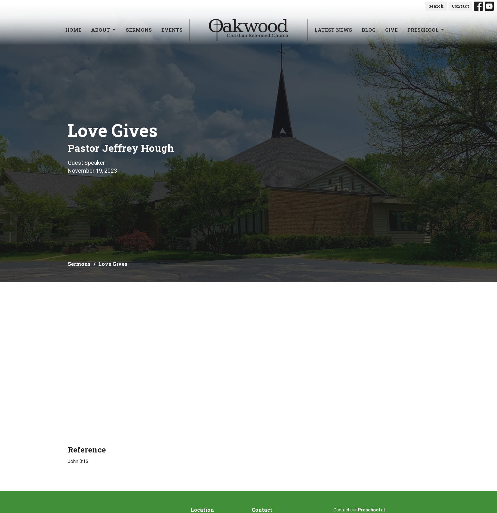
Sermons (139, 30)
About (103, 30)
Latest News (333, 30)
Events (172, 30)
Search (436, 6)
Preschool (426, 30)
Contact (460, 6)
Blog (369, 30)
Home (73, 30)
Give (391, 30)
